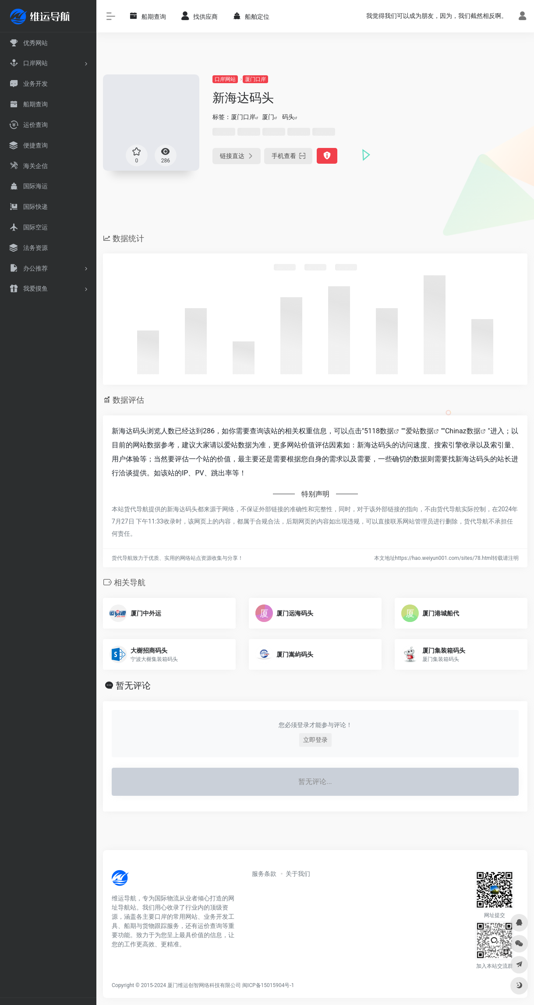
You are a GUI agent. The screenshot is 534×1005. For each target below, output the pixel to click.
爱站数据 (420, 431)
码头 (288, 116)
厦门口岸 (255, 79)
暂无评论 (133, 685)
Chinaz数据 (463, 431)
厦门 (268, 116)
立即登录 (315, 739)
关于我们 (298, 873)
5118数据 (379, 431)
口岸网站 (225, 79)
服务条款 (264, 873)
